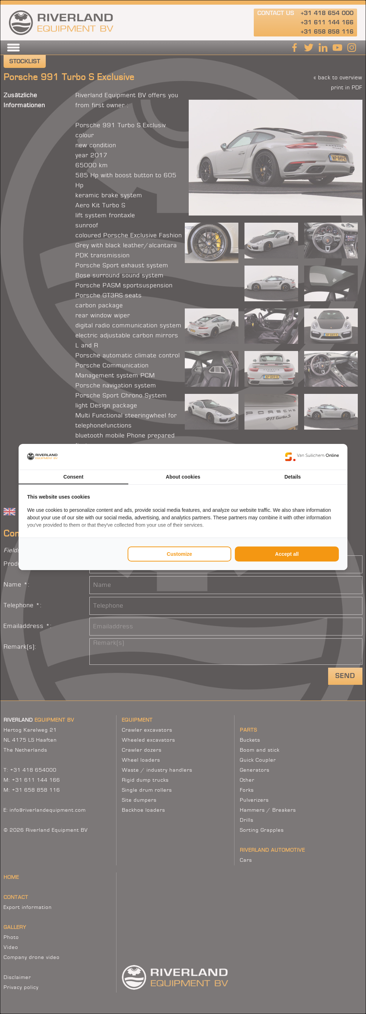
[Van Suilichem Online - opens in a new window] (312, 456)
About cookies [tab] (183, 477)
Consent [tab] (73, 477)
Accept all (287, 554)
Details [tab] (293, 477)
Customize (179, 554)
